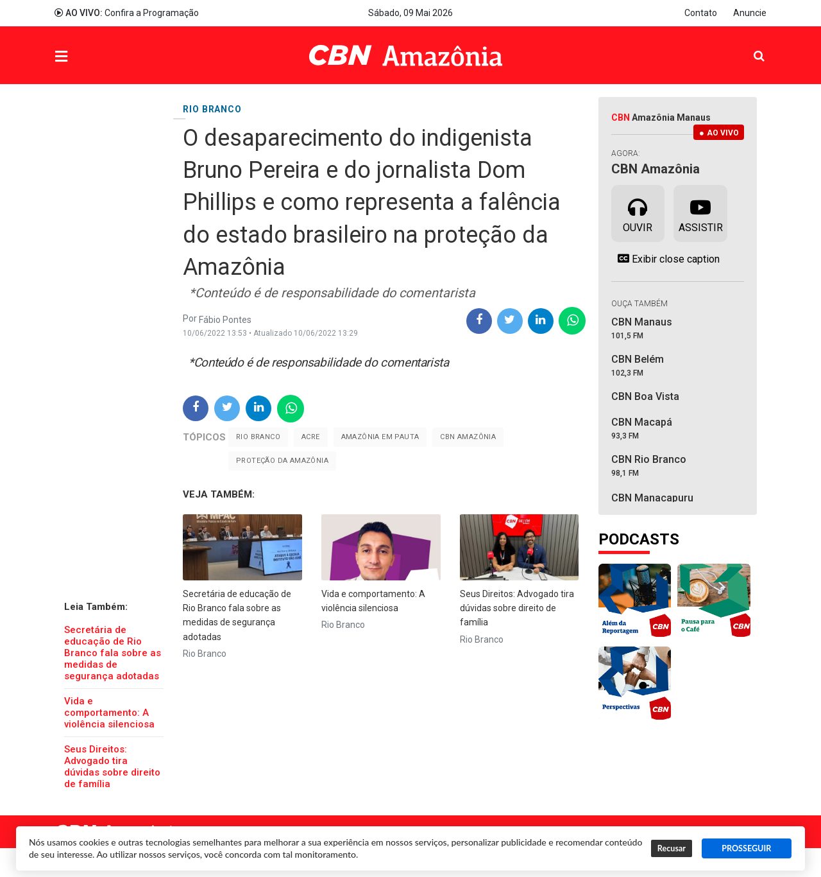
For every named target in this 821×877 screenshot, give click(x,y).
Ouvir (637, 212)
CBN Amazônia (468, 437)
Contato (700, 13)
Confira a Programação (127, 13)
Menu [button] (87, 57)
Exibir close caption (665, 258)
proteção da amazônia (282, 460)
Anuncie (749, 13)
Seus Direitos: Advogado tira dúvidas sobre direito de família (112, 766)
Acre (310, 437)
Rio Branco (258, 437)
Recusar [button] (671, 848)
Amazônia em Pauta (380, 437)
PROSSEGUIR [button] (746, 848)
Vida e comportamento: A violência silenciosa (109, 712)
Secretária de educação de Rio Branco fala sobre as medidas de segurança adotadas (112, 653)
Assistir (701, 212)
